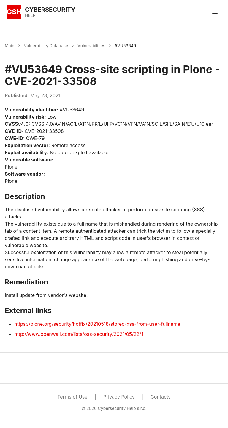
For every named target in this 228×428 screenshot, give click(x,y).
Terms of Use (72, 397)
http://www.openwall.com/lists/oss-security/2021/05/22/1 (78, 334)
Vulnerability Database (46, 45)
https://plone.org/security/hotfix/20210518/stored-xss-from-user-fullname (97, 324)
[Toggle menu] (215, 12)
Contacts (161, 397)
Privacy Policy (119, 397)
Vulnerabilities (91, 45)
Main (9, 45)
